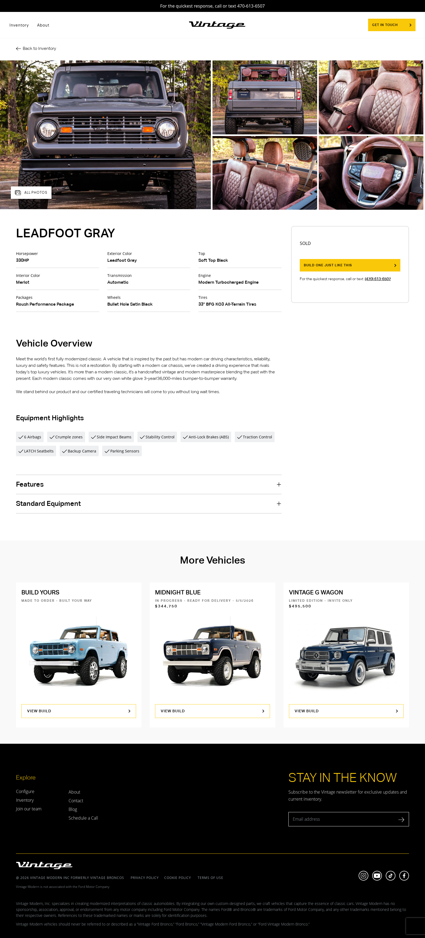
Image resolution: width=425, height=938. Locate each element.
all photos (31, 192)
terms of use (210, 877)
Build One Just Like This (350, 265)
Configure (25, 791)
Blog (73, 809)
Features (30, 484)
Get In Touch (391, 25)
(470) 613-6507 (378, 279)
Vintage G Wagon (316, 592)
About (43, 24)
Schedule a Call (83, 818)
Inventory (19, 24)
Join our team (28, 809)
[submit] (401, 820)
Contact (76, 801)
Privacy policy (145, 877)
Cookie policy (177, 877)
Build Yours (40, 592)
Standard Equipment (48, 503)
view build (78, 711)
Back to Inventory (36, 48)
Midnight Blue (178, 592)
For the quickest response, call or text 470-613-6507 (212, 6)
